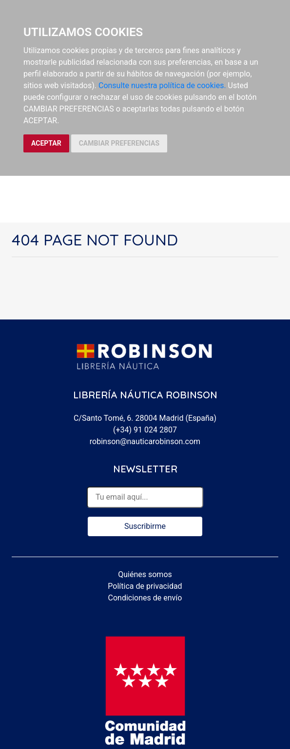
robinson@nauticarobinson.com (145, 441)
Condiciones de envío (145, 597)
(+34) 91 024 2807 (145, 429)
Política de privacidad (145, 586)
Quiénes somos (145, 574)
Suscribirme (145, 526)
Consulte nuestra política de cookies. (162, 85)
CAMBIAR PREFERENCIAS (119, 143)
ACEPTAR (46, 143)
